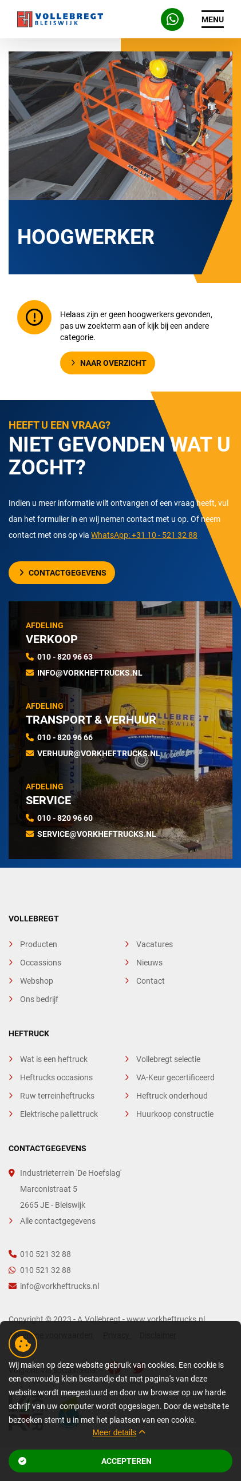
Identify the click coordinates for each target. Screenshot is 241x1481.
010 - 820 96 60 (65, 818)
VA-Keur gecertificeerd (175, 1077)
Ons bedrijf (39, 999)
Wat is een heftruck (54, 1059)
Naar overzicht (109, 363)
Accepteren (85, 1461)
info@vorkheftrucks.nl (90, 672)
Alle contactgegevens (58, 1220)
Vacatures (154, 944)
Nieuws (149, 962)
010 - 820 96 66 (65, 737)
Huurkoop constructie (175, 1114)
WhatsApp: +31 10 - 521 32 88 (144, 535)
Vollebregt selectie (168, 1059)
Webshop (36, 980)
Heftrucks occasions (56, 1077)
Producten (38, 944)
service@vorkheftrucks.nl (96, 834)
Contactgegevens (62, 572)
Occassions (40, 962)
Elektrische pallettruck (59, 1114)
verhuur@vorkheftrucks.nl (98, 753)
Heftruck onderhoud (172, 1095)
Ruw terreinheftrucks (57, 1095)
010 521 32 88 (40, 1254)
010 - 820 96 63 (65, 656)
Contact (150, 980)
